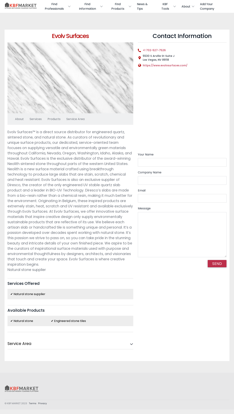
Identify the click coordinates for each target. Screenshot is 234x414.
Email (142, 190)
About (188, 6)
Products (54, 119)
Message (144, 208)
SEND (217, 263)
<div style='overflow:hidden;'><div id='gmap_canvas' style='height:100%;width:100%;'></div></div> (182, 111)
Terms (32, 404)
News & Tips (142, 6)
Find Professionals (58, 6)
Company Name (149, 172)
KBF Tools (168, 6)
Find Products (121, 6)
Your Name (146, 154)
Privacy (42, 404)
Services (36, 119)
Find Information (91, 6)
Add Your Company (207, 6)
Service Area (75, 119)
